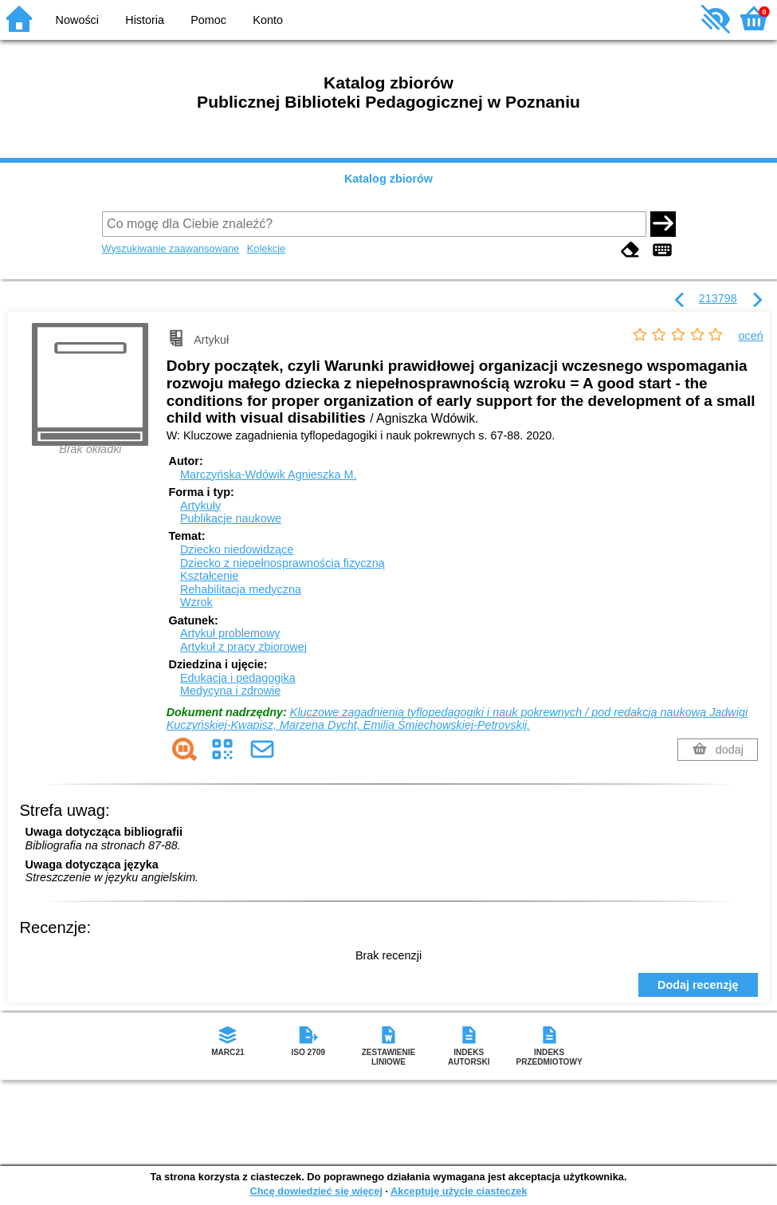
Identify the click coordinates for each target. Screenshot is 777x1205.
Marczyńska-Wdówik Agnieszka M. (268, 474)
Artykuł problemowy (230, 633)
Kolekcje (266, 248)
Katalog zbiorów (388, 178)
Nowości (77, 20)
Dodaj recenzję (698, 985)
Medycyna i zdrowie (230, 690)
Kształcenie (209, 575)
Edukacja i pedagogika (238, 677)
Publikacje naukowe (230, 518)
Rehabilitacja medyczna (240, 589)
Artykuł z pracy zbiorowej (243, 646)
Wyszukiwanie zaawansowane (171, 248)
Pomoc (208, 20)
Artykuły (200, 505)
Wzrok (196, 602)
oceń (751, 335)
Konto (268, 20)
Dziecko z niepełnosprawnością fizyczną (282, 563)
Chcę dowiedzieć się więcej (315, 1191)
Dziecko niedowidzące (236, 549)
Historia (144, 20)
